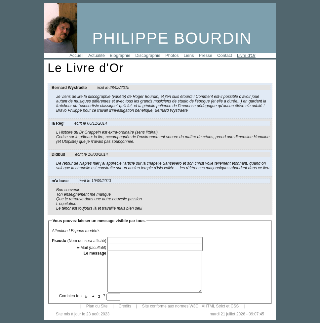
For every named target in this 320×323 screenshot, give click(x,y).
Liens (189, 55)
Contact (224, 55)
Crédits (125, 306)
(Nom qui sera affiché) (79, 240)
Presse (205, 55)
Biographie (120, 55)
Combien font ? (82, 296)
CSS (234, 306)
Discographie (147, 55)
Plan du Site (97, 306)
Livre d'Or (246, 55)
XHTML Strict (213, 306)
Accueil (76, 55)
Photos (172, 55)
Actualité (96, 55)
